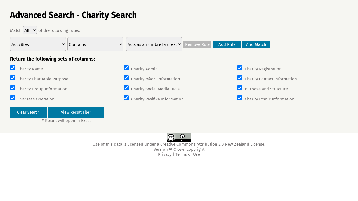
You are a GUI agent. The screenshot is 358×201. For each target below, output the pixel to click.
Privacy (164, 154)
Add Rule (226, 44)
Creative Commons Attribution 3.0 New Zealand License (212, 144)
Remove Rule (197, 44)
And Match (256, 44)
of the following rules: (59, 30)
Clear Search (28, 112)
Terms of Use (187, 154)
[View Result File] (76, 112)
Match (16, 30)
